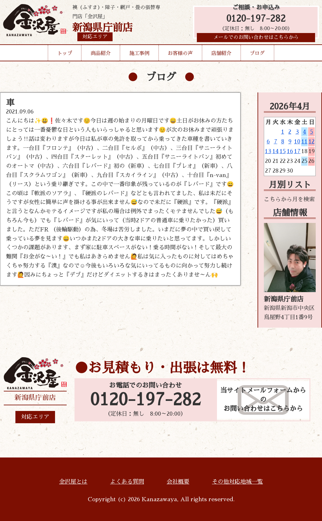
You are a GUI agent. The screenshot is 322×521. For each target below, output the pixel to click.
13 (268, 151)
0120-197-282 (256, 19)
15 (283, 151)
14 (275, 151)
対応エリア (35, 417)
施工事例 (139, 54)
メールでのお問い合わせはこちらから (256, 39)
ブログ (257, 54)
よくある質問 (127, 482)
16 (290, 151)
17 (297, 151)
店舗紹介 (221, 54)
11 (304, 141)
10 (297, 141)
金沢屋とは (73, 482)
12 (311, 141)
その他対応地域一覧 (237, 482)
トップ (64, 54)
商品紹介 (101, 54)
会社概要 (178, 482)
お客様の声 (180, 54)
